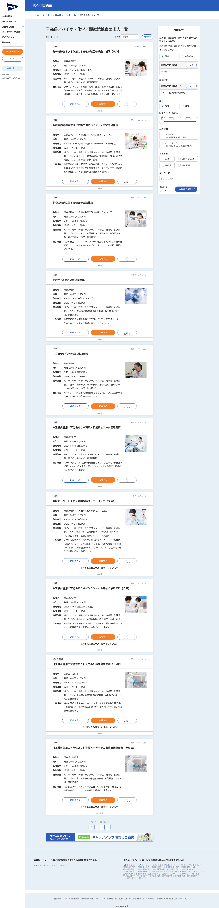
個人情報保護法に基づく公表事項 (141, 899)
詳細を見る (75, 104)
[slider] (161, 121)
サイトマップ (184, 899)
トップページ (38, 15)
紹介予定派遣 (186, 159)
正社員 (166, 165)
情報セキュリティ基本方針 (167, 899)
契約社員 (184, 165)
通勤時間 (187, 56)
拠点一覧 (6, 42)
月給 (185, 106)
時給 (165, 106)
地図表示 (147, 37)
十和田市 (167, 865)
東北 (50, 15)
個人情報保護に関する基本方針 (115, 899)
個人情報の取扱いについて (91, 899)
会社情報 (5, 74)
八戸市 (140, 865)
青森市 (125, 865)
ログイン (12, 58)
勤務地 (166, 56)
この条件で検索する (186, 189)
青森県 (58, 15)
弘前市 (133, 865)
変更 (191, 65)
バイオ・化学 (70, 15)
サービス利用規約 (72, 899)
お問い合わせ (12, 68)
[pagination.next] (108, 827)
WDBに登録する (12, 51)
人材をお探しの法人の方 (11, 78)
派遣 (165, 159)
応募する (103, 104)
